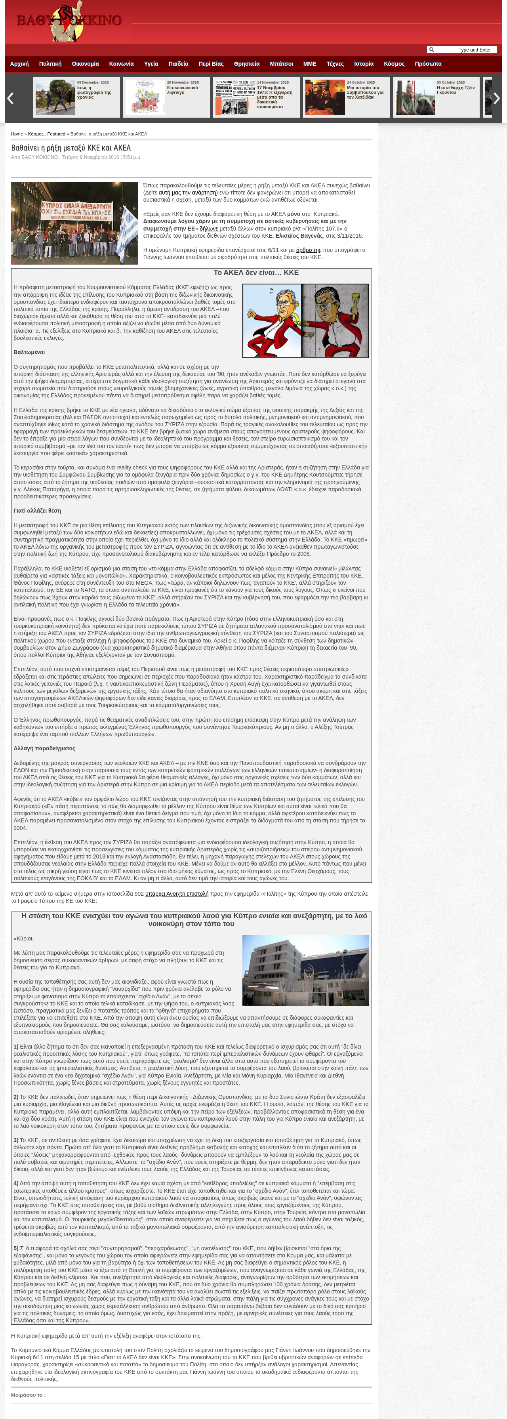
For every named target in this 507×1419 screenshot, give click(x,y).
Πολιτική (50, 64)
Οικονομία (85, 64)
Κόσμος (394, 64)
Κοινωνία (121, 64)
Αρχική (19, 64)
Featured (57, 134)
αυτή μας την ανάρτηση (187, 192)
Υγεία (151, 64)
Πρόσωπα (428, 64)
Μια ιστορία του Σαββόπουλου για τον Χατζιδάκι (365, 92)
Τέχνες (335, 64)
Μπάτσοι (281, 64)
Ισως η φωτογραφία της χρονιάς (94, 92)
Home (18, 134)
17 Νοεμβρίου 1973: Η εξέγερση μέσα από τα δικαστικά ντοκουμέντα (275, 97)
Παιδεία (179, 64)
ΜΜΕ (309, 64)
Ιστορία (364, 64)
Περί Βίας (211, 64)
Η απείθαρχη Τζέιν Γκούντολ (456, 90)
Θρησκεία (247, 64)
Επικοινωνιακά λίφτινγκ (182, 90)
